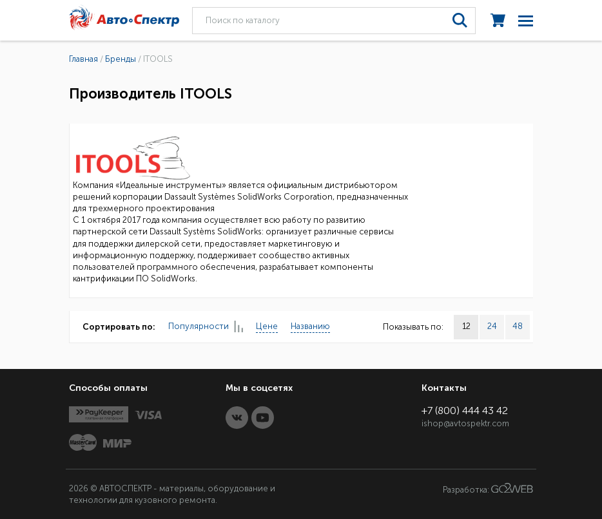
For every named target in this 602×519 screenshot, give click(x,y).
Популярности (205, 327)
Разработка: (488, 489)
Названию (310, 326)
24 (492, 326)
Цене (267, 326)
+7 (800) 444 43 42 (465, 410)
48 (517, 326)
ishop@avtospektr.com (465, 423)
